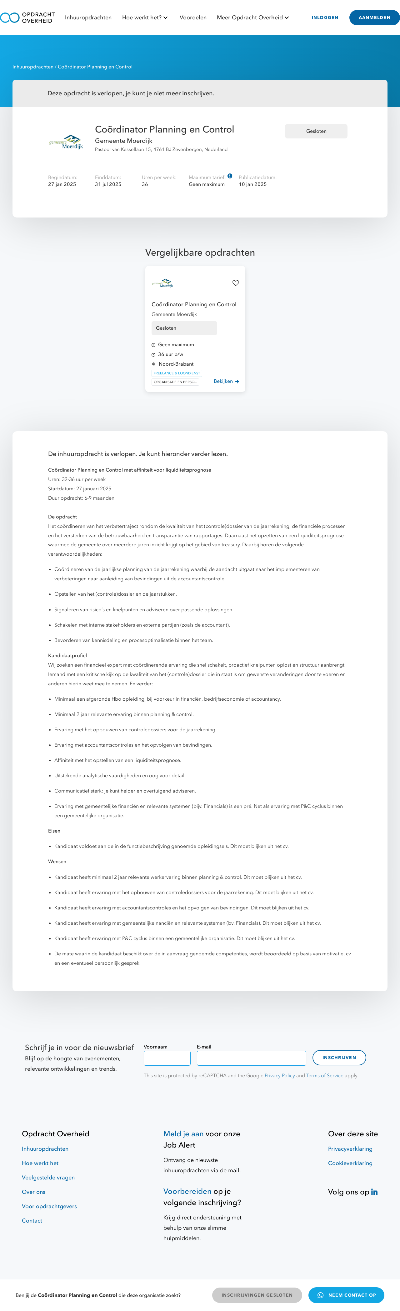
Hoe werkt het (40, 1163)
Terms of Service (324, 1075)
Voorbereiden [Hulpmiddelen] (187, 1191)
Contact (32, 1221)
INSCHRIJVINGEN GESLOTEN (257, 1295)
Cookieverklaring (350, 1163)
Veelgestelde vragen (48, 1178)
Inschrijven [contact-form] (339, 1058)
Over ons (33, 1192)
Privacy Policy (280, 1075)
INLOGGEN (325, 18)
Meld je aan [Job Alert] (183, 1134)
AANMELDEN (375, 18)
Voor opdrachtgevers (49, 1206)
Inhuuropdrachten (88, 18)
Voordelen (193, 18)
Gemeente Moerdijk (123, 141)
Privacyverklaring (350, 1149)
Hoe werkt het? (145, 18)
